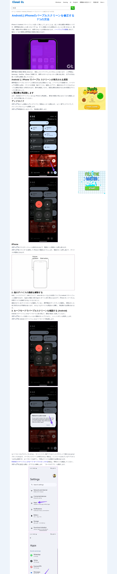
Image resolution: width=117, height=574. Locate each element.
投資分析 (95, 2)
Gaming (65, 2)
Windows (58, 2)
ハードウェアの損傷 (61, 29)
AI (70, 2)
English (75, 2)
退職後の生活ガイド (85, 2)
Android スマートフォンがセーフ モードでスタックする (30, 461)
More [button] (102, 2)
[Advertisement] (91, 56)
